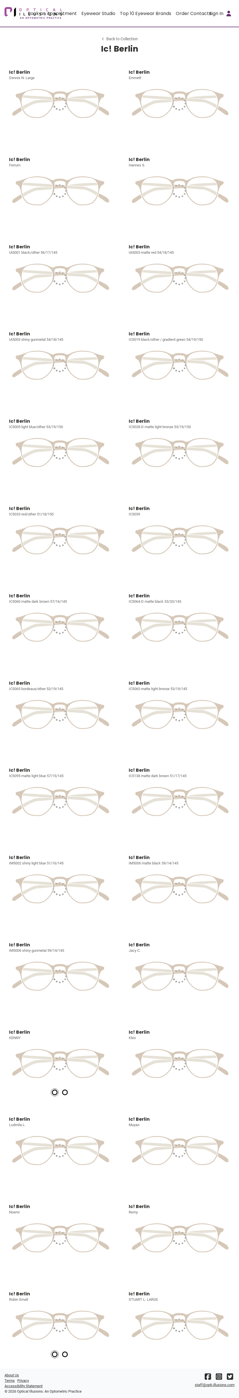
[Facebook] (207, 1378)
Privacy (23, 1380)
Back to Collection (119, 39)
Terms (10, 1380)
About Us (12, 1375)
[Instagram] (218, 1378)
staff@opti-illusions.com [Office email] (214, 1385)
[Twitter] (229, 1378)
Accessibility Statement (24, 1386)
